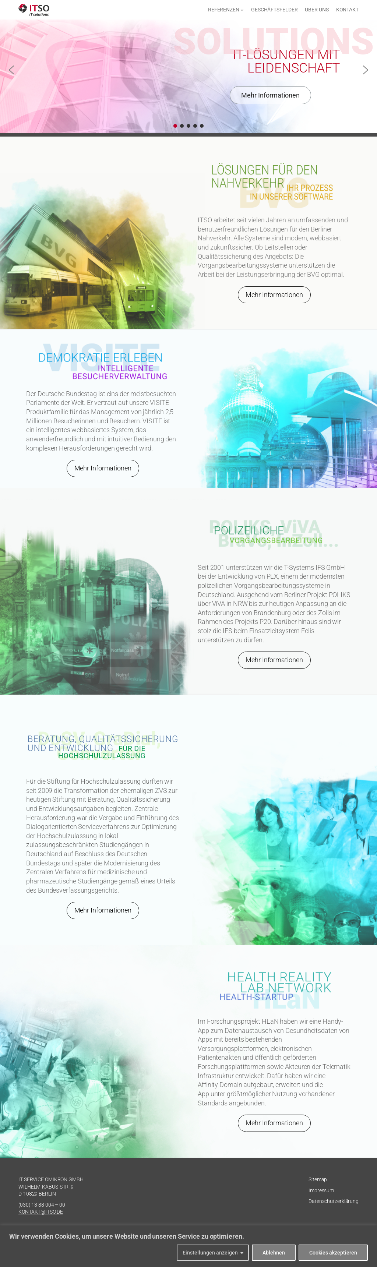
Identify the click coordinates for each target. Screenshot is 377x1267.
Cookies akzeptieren (333, 1253)
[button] (11, 70)
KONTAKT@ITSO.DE (40, 1212)
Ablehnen (274, 1253)
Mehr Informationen (274, 295)
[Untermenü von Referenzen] (242, 9)
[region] (188, 1246)
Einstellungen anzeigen (210, 1253)
